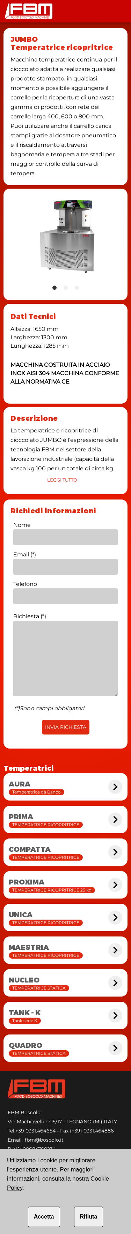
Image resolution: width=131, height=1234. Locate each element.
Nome (22, 525)
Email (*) (24, 554)
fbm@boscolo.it (44, 1140)
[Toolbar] (119, 11)
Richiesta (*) (29, 616)
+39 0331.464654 (35, 1131)
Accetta (44, 1217)
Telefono (25, 584)
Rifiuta (88, 1217)
